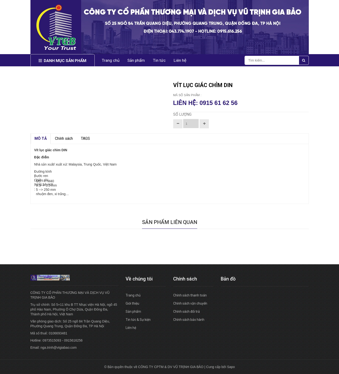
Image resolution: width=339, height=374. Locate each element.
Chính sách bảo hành (188, 320)
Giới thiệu (132, 303)
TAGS (85, 138)
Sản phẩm (136, 60)
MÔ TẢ (40, 138)
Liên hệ (180, 60)
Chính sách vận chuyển (190, 303)
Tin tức (159, 60)
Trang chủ (110, 60)
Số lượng (182, 114)
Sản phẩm (133, 311)
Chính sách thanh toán (190, 295)
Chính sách (64, 138)
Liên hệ (131, 328)
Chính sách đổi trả (186, 311)
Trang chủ (133, 295)
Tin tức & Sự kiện (138, 320)
